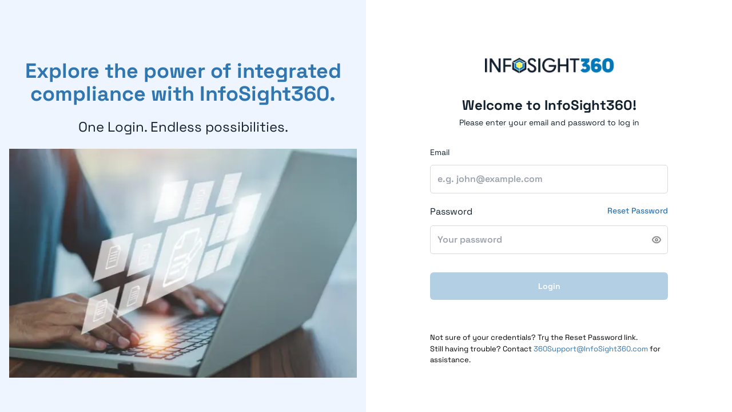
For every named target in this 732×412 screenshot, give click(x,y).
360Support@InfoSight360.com (591, 349)
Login (549, 286)
